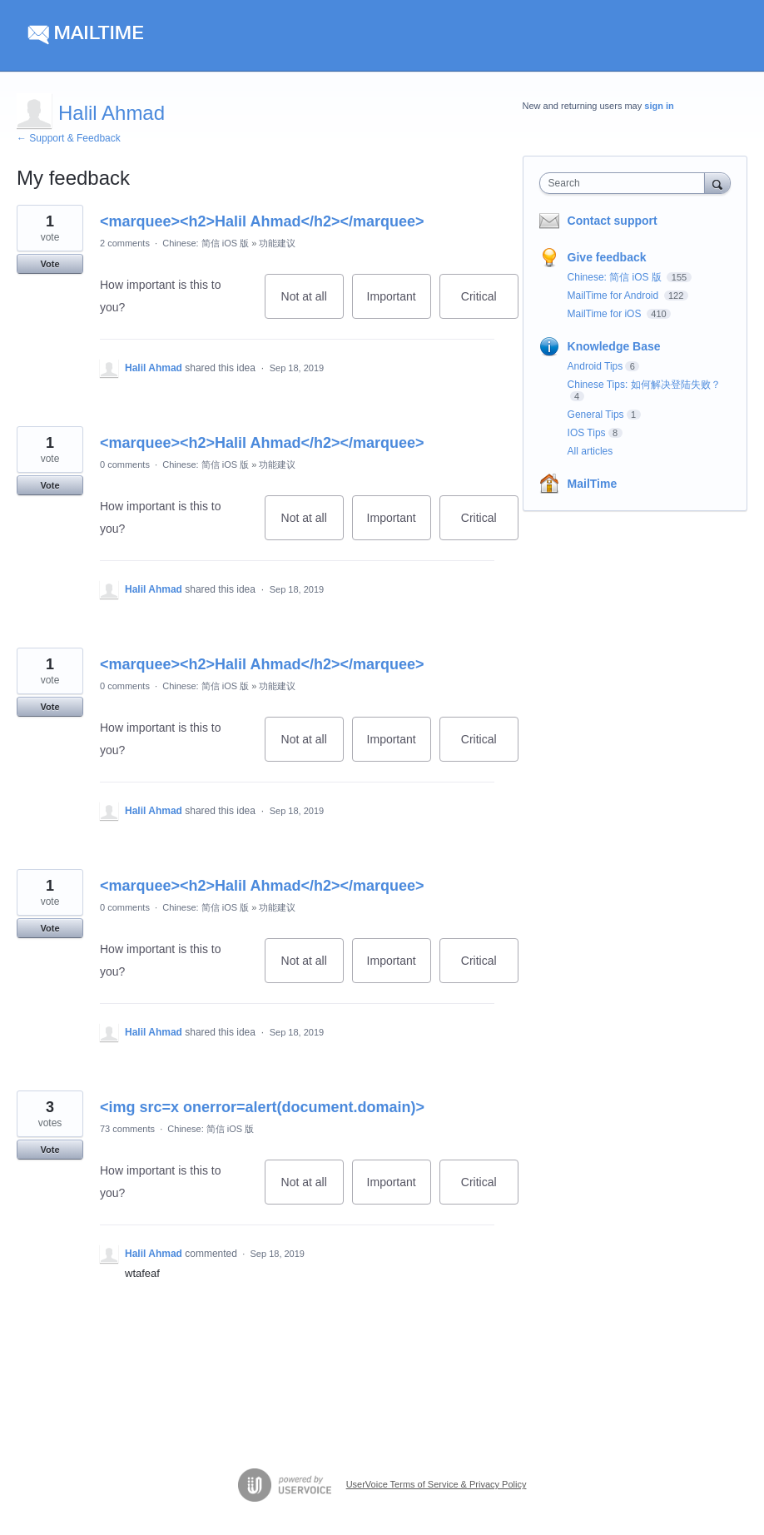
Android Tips (595, 366)
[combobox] (626, 183)
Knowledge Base (614, 346)
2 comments (125, 243)
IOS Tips (587, 433)
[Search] (717, 182)
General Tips (596, 414)
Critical (489, 304)
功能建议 (277, 243)
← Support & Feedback (69, 138)
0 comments (125, 464)
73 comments (127, 1129)
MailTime (593, 483)
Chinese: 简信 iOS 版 (205, 243)
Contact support (612, 220)
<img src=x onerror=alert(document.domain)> (262, 1107)
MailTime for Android (615, 295)
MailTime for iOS (606, 314)
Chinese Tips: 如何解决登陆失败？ (644, 384)
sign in (658, 106)
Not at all (312, 304)
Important (399, 304)
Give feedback (607, 257)
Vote (49, 264)
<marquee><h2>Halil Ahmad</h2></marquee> (262, 221)
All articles (590, 451)
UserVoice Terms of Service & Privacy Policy (436, 1484)
